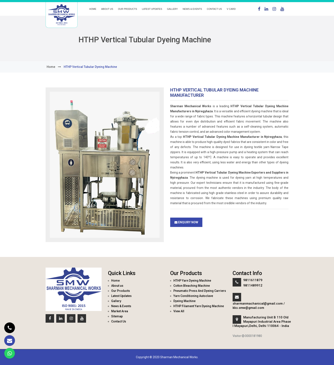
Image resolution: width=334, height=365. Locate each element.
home (51, 66)
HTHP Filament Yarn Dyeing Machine (198, 306)
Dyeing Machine (184, 301)
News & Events (192, 9)
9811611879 (252, 280)
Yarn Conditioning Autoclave (193, 296)
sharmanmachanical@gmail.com (258, 303)
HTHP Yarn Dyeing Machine (192, 280)
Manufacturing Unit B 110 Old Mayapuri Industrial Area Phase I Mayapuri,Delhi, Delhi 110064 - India (262, 321)
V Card (231, 9)
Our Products (127, 9)
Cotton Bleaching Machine (191, 285)
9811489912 (252, 285)
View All (178, 311)
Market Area (119, 311)
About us (107, 9)
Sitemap (117, 316)
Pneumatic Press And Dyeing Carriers (199, 290)
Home (92, 9)
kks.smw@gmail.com (248, 308)
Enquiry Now (186, 222)
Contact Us (214, 9)
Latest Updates (152, 9)
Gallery (172, 9)
